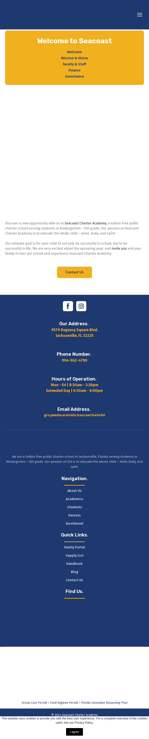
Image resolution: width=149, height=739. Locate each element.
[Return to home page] (44, 14)
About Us (74, 491)
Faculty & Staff (74, 64)
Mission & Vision (74, 58)
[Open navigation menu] (139, 15)
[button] (74, 272)
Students (74, 507)
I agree (74, 732)
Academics (74, 499)
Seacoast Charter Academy (85, 223)
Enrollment (74, 524)
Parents (74, 515)
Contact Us (74, 580)
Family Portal (74, 547)
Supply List (75, 555)
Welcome (74, 52)
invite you (119, 248)
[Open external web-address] (74, 653)
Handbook (74, 564)
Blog (74, 572)
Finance (75, 70)
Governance (74, 76)
